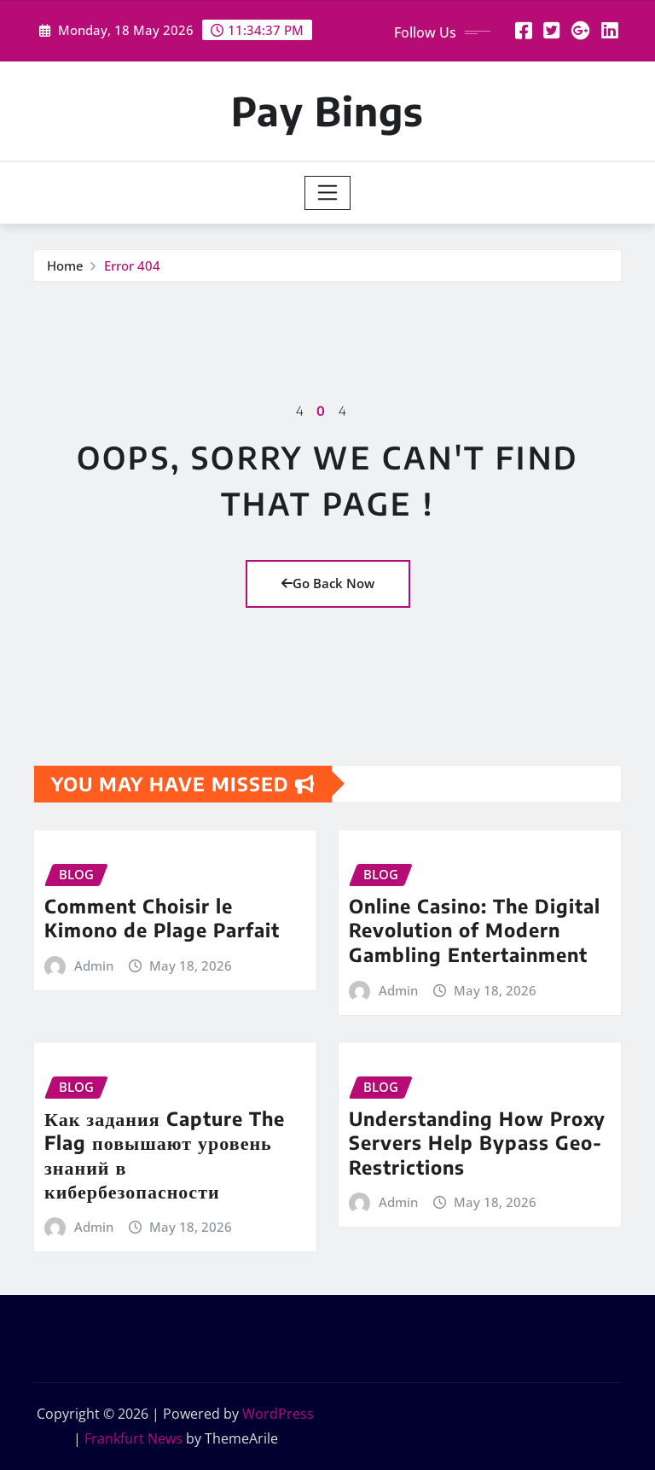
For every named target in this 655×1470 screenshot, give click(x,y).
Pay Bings (327, 110)
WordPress (278, 1413)
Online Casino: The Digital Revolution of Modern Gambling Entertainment (474, 930)
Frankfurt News (133, 1438)
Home (65, 265)
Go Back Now (327, 583)
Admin (93, 965)
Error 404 (132, 265)
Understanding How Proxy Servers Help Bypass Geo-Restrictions (477, 1142)
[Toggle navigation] (327, 193)
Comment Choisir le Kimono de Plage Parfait (162, 918)
